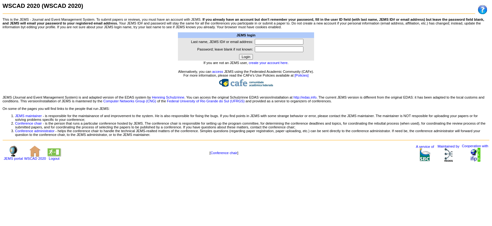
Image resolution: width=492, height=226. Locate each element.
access (217, 71)
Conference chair (28, 123)
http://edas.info (304, 97)
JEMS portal (13, 156)
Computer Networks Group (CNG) (129, 101)
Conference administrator (35, 131)
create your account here (268, 63)
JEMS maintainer (28, 116)
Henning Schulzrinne (168, 97)
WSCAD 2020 (35, 156)
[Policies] (302, 75)
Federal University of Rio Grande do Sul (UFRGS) (205, 101)
